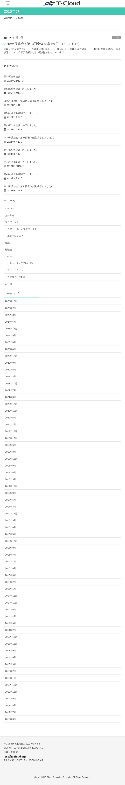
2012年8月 (10, 705)
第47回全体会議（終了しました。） (22, 149)
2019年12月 (11, 431)
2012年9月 (10, 698)
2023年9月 (10, 335)
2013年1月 (10, 678)
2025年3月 (10, 315)
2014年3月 (10, 623)
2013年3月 (10, 664)
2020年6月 (10, 417)
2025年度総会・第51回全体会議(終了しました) (28, 101)
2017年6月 (10, 500)
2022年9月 (10, 362)
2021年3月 (10, 397)
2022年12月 (11, 356)
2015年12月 (11, 541)
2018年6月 (10, 472)
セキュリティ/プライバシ (20, 263)
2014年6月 (10, 609)
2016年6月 (10, 527)
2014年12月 (11, 595)
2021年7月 (10, 390)
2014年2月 (10, 630)
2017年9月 (10, 493)
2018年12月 (11, 459)
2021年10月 (11, 383)
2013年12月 (11, 637)
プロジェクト (12, 222)
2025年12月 (11, 301)
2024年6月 (10, 321)
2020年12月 (11, 404)
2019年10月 (11, 438)
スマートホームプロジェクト (22, 229)
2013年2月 (10, 671)
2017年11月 (11, 486)
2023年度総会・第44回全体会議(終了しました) (28, 186)
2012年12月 (11, 685)
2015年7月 (10, 561)
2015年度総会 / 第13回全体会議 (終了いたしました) (41, 44)
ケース (10, 256)
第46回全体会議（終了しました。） (22, 162)
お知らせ (9, 215)
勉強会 (8, 249)
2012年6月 (10, 719)
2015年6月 (10, 568)
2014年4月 (10, 616)
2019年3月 (10, 452)
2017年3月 (10, 506)
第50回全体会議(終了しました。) (21, 113)
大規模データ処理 (16, 277)
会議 (117, 37)
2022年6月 (10, 369)
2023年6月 (10, 342)
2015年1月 (10, 589)
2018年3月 (10, 479)
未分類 (8, 284)
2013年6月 (10, 657)
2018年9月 (10, 465)
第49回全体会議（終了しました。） (22, 125)
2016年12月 (11, 513)
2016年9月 (10, 520)
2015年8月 (10, 554)
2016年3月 (10, 534)
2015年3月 (10, 575)
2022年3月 (10, 376)
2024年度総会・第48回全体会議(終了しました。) (29, 137)
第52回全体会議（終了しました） (21, 88)
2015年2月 (10, 582)
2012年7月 (10, 712)
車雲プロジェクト (16, 236)
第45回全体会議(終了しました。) (21, 174)
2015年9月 (10, 548)
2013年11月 (11, 643)
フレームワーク (15, 270)
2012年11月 (11, 691)
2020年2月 (10, 424)
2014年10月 (11, 602)
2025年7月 (10, 308)
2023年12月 (11, 328)
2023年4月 (10, 349)
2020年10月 (11, 411)
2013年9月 (10, 650)
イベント (9, 208)
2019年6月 (10, 445)
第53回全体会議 (12, 76)
